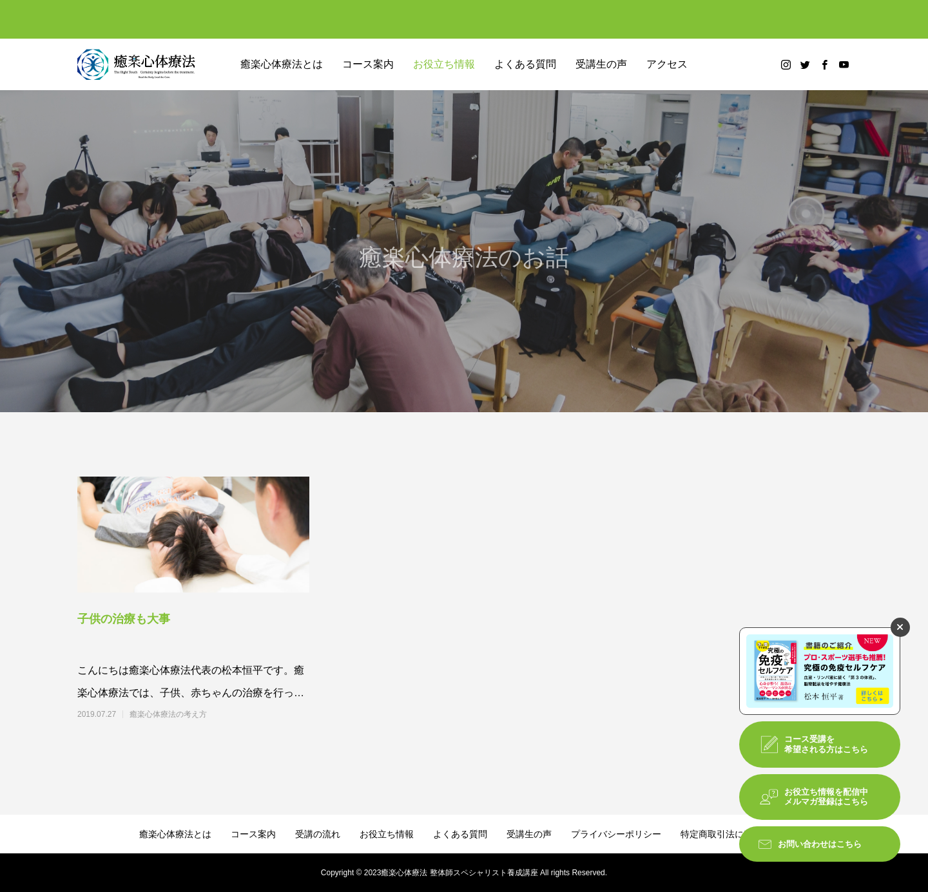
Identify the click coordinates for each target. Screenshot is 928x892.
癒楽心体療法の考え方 (168, 714)
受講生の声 (601, 64)
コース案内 (368, 64)
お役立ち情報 (444, 64)
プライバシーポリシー (616, 834)
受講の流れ (317, 834)
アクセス (667, 64)
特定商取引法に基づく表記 (735, 834)
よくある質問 (525, 64)
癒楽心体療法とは (281, 64)
